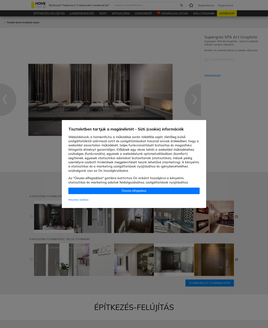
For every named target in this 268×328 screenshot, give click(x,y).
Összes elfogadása (134, 190)
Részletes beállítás (78, 199)
